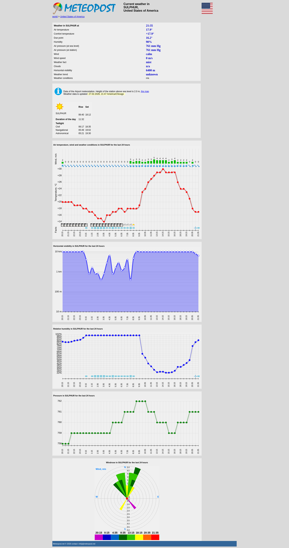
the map (145, 91)
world (55, 16)
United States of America (72, 16)
